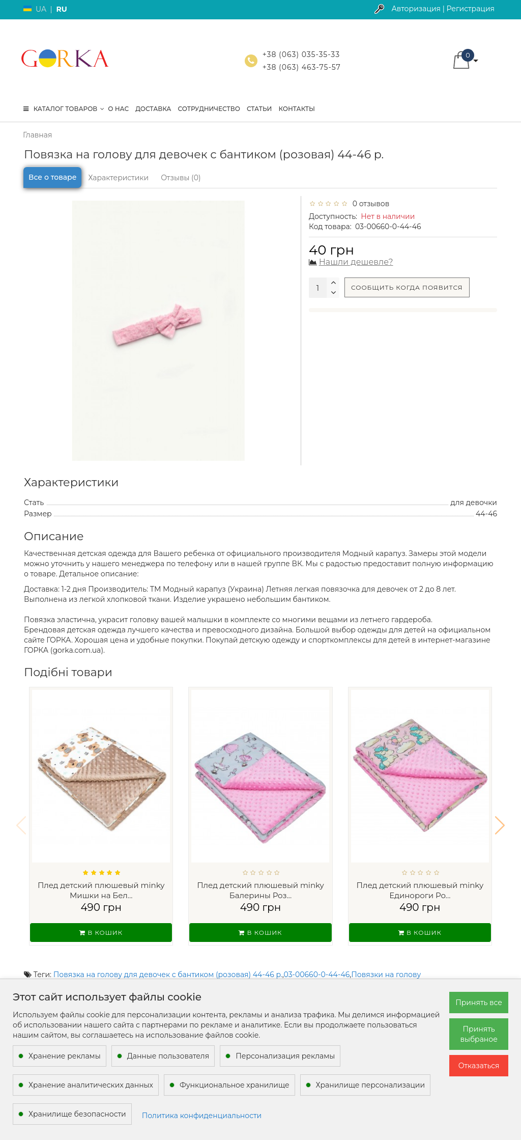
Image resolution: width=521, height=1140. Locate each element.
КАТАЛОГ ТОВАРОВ (63, 109)
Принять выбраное (478, 1034)
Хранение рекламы (64, 1056)
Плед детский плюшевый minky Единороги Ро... (420, 890)
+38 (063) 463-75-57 (302, 67)
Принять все (478, 1002)
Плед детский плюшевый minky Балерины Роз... (260, 890)
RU (61, 9)
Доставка (153, 109)
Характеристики (118, 177)
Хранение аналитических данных (90, 1085)
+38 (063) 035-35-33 (301, 54)
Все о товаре (52, 177)
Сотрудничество (209, 109)
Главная (37, 135)
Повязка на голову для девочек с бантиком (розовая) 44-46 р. (167, 961)
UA (41, 9)
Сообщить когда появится (407, 287)
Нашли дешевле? (356, 262)
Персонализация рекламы (285, 1056)
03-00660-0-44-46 (317, 961)
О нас (118, 109)
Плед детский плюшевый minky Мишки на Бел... (101, 890)
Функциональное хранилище (235, 1085)
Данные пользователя (168, 1056)
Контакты (296, 109)
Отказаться (479, 1065)
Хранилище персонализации (370, 1085)
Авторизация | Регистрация (443, 8)
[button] (500, 818)
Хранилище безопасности (77, 1114)
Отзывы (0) (180, 177)
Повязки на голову (386, 961)
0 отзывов (369, 203)
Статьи (259, 109)
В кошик (101, 932)
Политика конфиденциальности (202, 1115)
